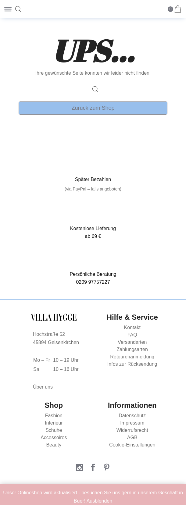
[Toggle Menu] (8, 9)
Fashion (54, 415)
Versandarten (132, 342)
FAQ (132, 334)
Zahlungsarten (132, 349)
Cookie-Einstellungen (132, 444)
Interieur (54, 422)
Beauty (53, 444)
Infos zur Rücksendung (132, 364)
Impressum (132, 422)
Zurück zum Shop (92, 108)
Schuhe (53, 430)
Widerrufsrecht (132, 430)
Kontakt (132, 327)
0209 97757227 (93, 282)
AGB (132, 437)
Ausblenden (100, 500)
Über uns (43, 386)
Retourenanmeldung (132, 356)
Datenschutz (132, 415)
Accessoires (54, 437)
